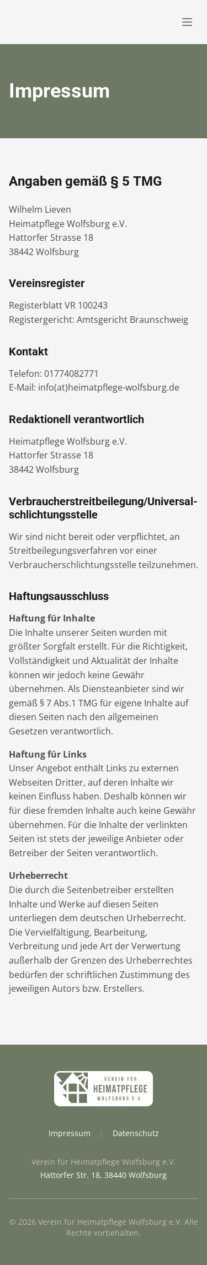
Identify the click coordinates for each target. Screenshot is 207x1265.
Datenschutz (136, 1133)
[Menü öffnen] (187, 22)
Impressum (70, 1133)
